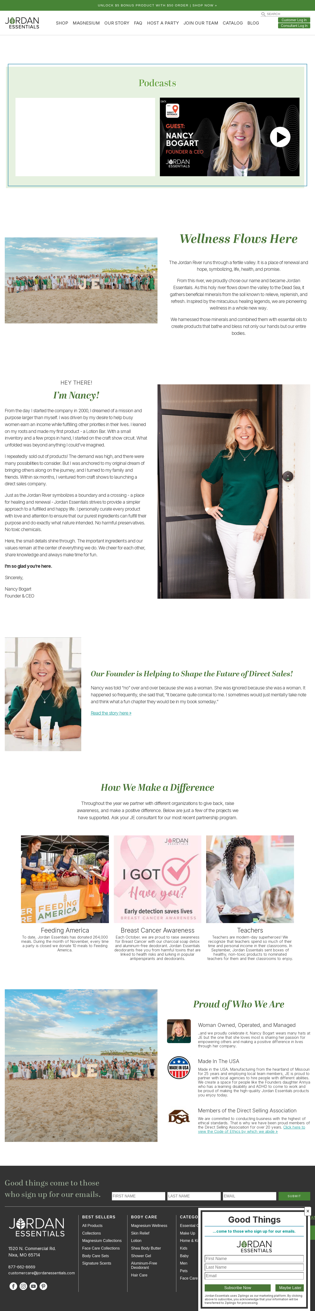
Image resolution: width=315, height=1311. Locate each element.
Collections (91, 1233)
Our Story (116, 22)
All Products (92, 1226)
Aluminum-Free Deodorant (144, 1265)
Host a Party (163, 22)
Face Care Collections (101, 1248)
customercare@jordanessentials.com (41, 1273)
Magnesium (86, 22)
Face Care (189, 1278)
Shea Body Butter (146, 1248)
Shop (62, 22)
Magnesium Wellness (149, 1226)
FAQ (138, 22)
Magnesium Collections (102, 1241)
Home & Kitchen (194, 1241)
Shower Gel (141, 1256)
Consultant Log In (294, 26)
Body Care (144, 1217)
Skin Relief (140, 1233)
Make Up (187, 1233)
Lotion (136, 1241)
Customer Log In (294, 20)
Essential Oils (191, 1226)
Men (183, 1263)
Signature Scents (96, 1263)
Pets (184, 1271)
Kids (183, 1248)
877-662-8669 (21, 1267)
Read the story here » (111, 713)
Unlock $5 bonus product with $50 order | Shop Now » (157, 5)
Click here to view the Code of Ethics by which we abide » (251, 1129)
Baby (184, 1256)
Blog (253, 22)
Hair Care (139, 1275)
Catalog (233, 22)
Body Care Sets (95, 1256)
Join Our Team (200, 22)
